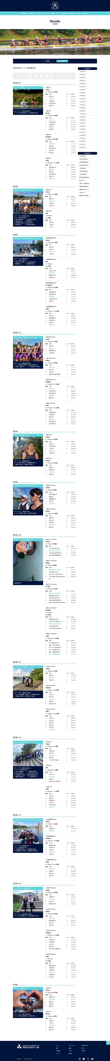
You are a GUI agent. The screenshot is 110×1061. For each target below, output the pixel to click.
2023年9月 (81, 104)
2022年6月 (81, 125)
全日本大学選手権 (83, 158)
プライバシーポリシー (28, 1058)
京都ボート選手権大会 (84, 183)
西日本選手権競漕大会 (84, 177)
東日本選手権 (82, 168)
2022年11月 (82, 113)
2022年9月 (81, 119)
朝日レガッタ (82, 180)
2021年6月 (81, 144)
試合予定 (48, 61)
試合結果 (61, 61)
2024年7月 (81, 92)
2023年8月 (81, 107)
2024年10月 (82, 86)
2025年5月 (81, 80)
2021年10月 (82, 135)
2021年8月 (81, 138)
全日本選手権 (82, 155)
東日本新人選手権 (83, 171)
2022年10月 (82, 116)
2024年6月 (81, 95)
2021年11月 (82, 132)
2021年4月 (81, 147)
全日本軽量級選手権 (83, 162)
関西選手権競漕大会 (83, 186)
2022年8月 (81, 122)
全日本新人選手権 (83, 165)
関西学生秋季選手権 (83, 195)
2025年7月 (81, 77)
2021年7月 (81, 141)
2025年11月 (82, 71)
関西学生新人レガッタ (84, 189)
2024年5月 (81, 98)
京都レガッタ (82, 192)
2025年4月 (81, 83)
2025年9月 (81, 74)
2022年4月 (81, 128)
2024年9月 (81, 89)
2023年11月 (82, 101)
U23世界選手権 (82, 174)
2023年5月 (81, 110)
